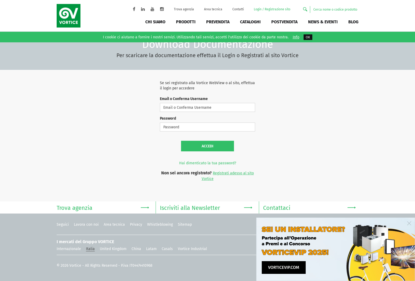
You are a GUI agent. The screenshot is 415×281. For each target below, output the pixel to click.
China (136, 249)
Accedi (207, 146)
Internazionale (69, 249)
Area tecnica (213, 9)
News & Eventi (323, 21)
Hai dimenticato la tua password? (207, 163)
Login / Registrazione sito (272, 9)
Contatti (238, 9)
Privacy (136, 224)
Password (168, 118)
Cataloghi (250, 21)
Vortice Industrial (192, 249)
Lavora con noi (86, 224)
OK (308, 37)
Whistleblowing (160, 224)
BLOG (353, 21)
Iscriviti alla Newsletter (206, 207)
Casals (167, 249)
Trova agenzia (184, 9)
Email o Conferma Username (184, 99)
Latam (151, 249)
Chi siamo (155, 21)
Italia (90, 249)
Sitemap (185, 224)
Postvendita (284, 21)
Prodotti (186, 21)
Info (296, 37)
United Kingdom (113, 249)
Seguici (63, 224)
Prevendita (217, 21)
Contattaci (309, 207)
